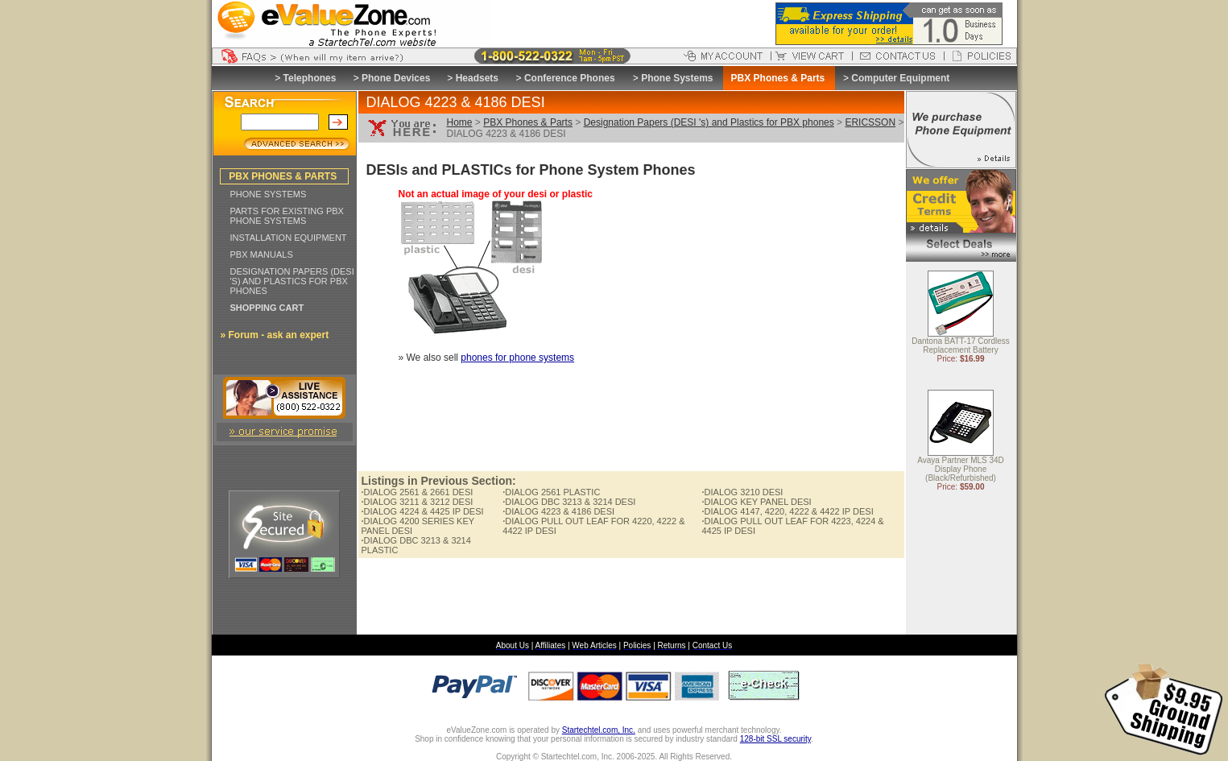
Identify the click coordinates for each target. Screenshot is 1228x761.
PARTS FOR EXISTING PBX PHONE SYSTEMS (287, 215)
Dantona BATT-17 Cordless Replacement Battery (961, 346)
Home (460, 122)
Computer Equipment (900, 78)
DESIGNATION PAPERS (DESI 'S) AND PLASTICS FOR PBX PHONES (292, 281)
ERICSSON (870, 122)
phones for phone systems (517, 357)
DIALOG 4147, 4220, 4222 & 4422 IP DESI (787, 511)
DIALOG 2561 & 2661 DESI (417, 492)
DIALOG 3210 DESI (742, 492)
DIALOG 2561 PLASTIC (551, 492)
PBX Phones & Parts (528, 122)
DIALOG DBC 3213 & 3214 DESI (568, 502)
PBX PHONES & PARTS (283, 176)
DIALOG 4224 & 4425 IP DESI (423, 511)
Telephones (310, 78)
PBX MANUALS (261, 254)
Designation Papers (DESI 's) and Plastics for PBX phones (709, 122)
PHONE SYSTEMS (268, 194)
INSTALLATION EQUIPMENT (288, 237)
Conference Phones (569, 78)
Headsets (477, 78)
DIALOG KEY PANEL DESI (756, 502)
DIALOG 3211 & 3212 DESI (417, 502)
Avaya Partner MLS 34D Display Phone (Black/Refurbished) (960, 470)
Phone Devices (396, 78)
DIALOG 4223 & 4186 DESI (558, 511)
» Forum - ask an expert (275, 335)
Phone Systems (677, 78)
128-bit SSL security (775, 738)
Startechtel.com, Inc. (598, 730)
